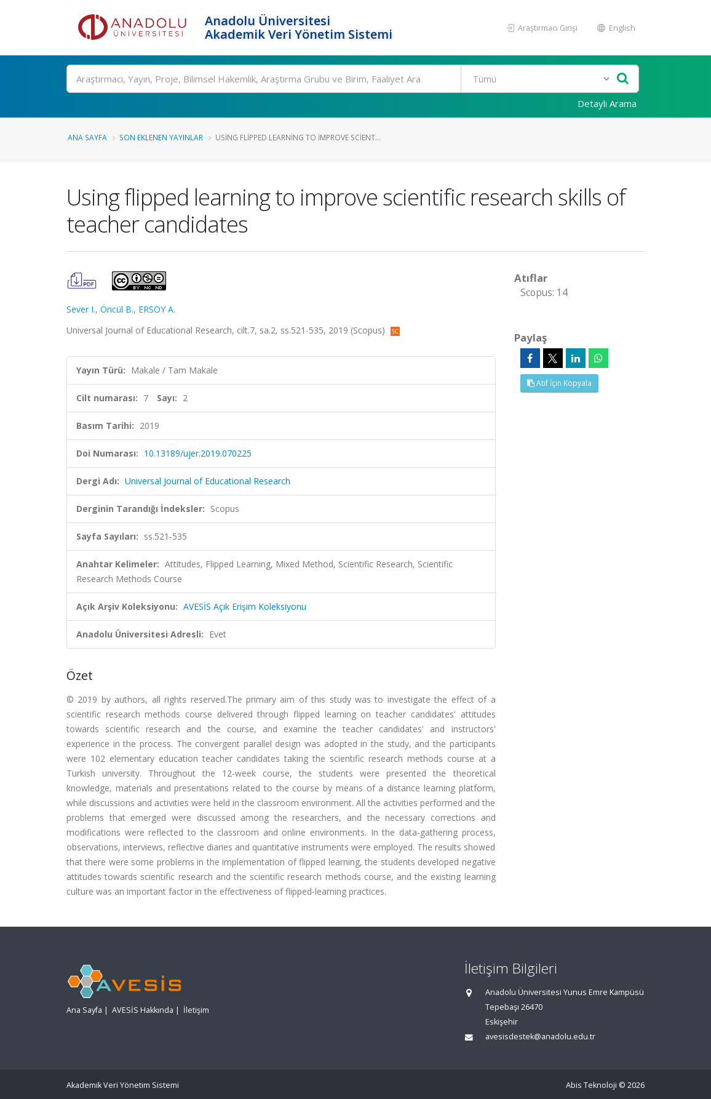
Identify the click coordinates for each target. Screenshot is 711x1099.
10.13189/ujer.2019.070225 (198, 453)
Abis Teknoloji (591, 1085)
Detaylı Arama (607, 103)
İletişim (196, 1010)
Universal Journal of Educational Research (207, 481)
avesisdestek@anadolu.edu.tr (540, 1036)
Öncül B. (116, 309)
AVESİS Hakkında (142, 1010)
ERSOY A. (156, 309)
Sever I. (80, 309)
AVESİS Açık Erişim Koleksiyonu (244, 606)
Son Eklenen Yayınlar (161, 137)
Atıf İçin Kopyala (559, 383)
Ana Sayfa (87, 137)
